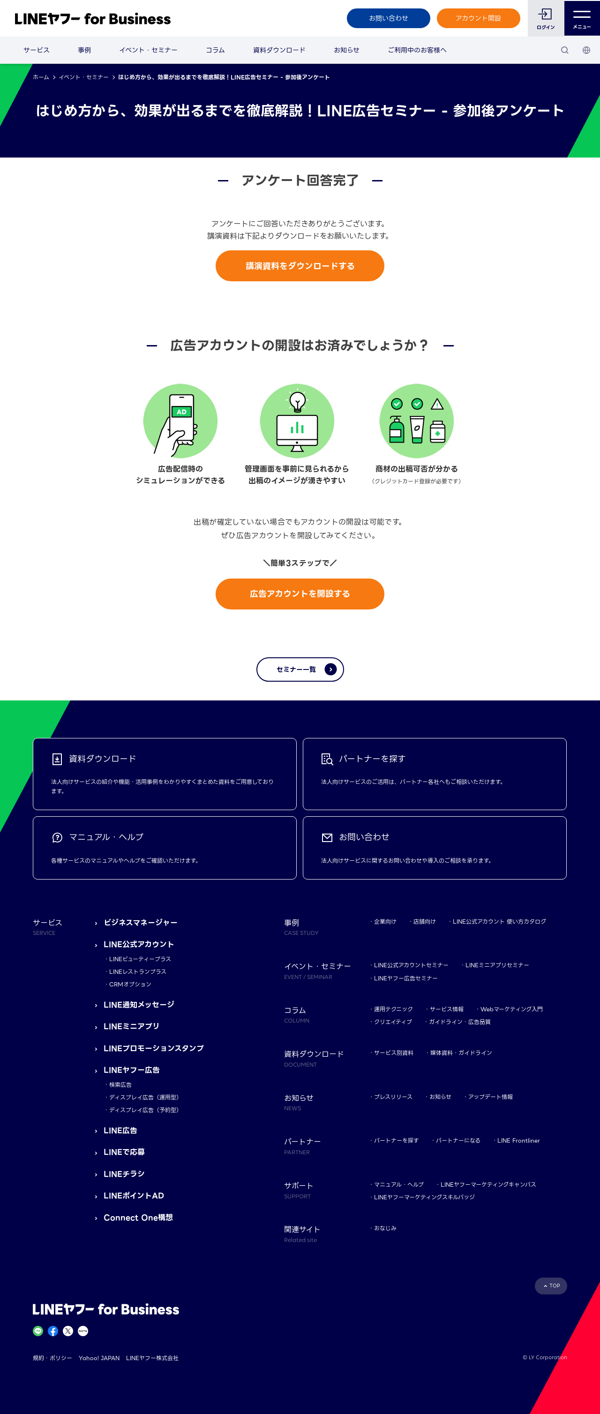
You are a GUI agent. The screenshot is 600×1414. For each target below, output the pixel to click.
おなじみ (385, 1228)
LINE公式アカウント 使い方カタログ (499, 921)
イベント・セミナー (148, 50)
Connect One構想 (138, 1218)
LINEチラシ (124, 1174)
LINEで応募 (124, 1152)
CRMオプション (130, 984)
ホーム (41, 77)
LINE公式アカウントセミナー (411, 965)
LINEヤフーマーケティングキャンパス (488, 1184)
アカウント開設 (478, 18)
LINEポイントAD (134, 1196)
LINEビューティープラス (140, 959)
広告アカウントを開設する (300, 594)
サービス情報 (447, 1009)
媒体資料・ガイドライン (461, 1052)
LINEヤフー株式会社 (152, 1358)
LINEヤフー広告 (132, 1070)
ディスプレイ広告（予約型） (145, 1110)
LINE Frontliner (518, 1140)
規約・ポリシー (52, 1358)
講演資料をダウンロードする (300, 266)
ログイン (545, 27)
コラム (215, 50)
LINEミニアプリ (132, 1026)
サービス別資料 (393, 1052)
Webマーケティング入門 (511, 1009)
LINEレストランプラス (137, 971)
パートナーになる (458, 1140)
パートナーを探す (396, 1140)
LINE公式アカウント (139, 944)
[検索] (565, 50)
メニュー (582, 18)
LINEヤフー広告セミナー (406, 978)
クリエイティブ (393, 1021)
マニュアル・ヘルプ (399, 1184)
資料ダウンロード (279, 50)
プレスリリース (393, 1096)
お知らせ (347, 50)
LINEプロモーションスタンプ (154, 1048)
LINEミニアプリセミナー (497, 965)
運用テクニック (393, 1009)
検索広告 (120, 1084)
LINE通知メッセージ (139, 1005)
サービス (36, 50)
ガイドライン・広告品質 (460, 1021)
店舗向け (424, 921)
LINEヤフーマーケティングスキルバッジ (424, 1197)
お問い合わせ (387, 18)
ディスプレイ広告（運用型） (145, 1097)
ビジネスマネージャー (141, 923)
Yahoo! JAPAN (99, 1358)
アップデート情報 (490, 1096)
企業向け (385, 921)
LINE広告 (120, 1130)
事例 (84, 50)
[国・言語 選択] (586, 50)
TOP (554, 1286)
